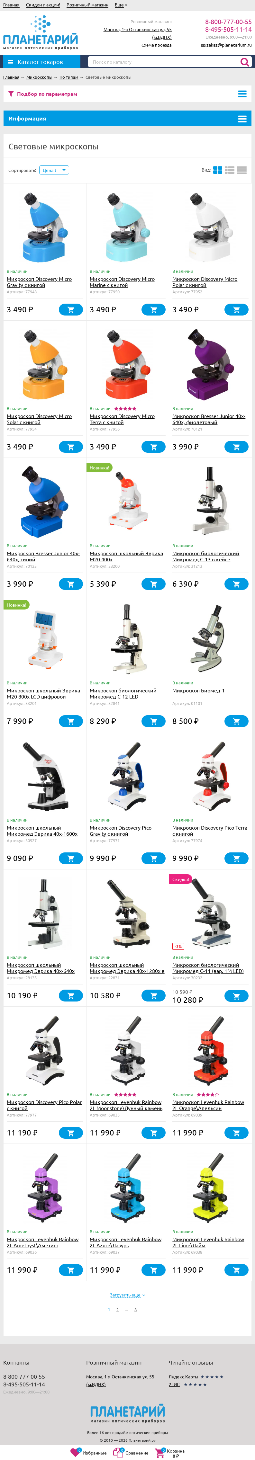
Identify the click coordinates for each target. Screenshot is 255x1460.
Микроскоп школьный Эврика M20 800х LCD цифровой (43, 693)
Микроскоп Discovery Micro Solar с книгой (39, 419)
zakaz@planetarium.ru (229, 45)
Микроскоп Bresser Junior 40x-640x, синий (43, 556)
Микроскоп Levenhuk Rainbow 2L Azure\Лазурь (125, 1242)
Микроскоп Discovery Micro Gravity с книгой (39, 281)
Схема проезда (156, 45)
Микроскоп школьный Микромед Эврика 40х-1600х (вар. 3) (42, 833)
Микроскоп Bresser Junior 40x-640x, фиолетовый (208, 419)
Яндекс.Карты (183, 1376)
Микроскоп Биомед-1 (198, 690)
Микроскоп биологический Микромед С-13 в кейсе (205, 556)
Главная (11, 4)
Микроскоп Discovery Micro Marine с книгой (122, 281)
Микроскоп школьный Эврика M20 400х (126, 556)
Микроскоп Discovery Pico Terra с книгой (209, 830)
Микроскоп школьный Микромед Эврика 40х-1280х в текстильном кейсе (127, 970)
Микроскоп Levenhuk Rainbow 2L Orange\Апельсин (208, 1105)
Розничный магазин (87, 4)
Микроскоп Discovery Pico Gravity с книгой (120, 830)
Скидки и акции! (43, 4)
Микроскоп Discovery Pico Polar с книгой (44, 1105)
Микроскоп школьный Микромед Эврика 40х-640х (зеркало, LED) (41, 970)
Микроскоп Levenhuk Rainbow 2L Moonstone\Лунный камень (126, 1105)
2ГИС (174, 1384)
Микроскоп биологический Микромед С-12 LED (123, 693)
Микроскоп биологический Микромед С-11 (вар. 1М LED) (208, 967)
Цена (50, 170)
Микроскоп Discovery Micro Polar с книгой (204, 281)
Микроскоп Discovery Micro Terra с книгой (122, 419)
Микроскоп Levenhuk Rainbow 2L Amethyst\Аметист (42, 1242)
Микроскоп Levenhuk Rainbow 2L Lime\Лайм (208, 1242)
